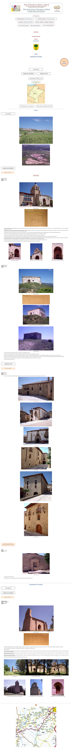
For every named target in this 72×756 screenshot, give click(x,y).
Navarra (36, 39)
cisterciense (15, 228)
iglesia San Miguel (36, 175)
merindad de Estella (36, 36)
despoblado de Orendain (36, 56)
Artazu (36, 54)
